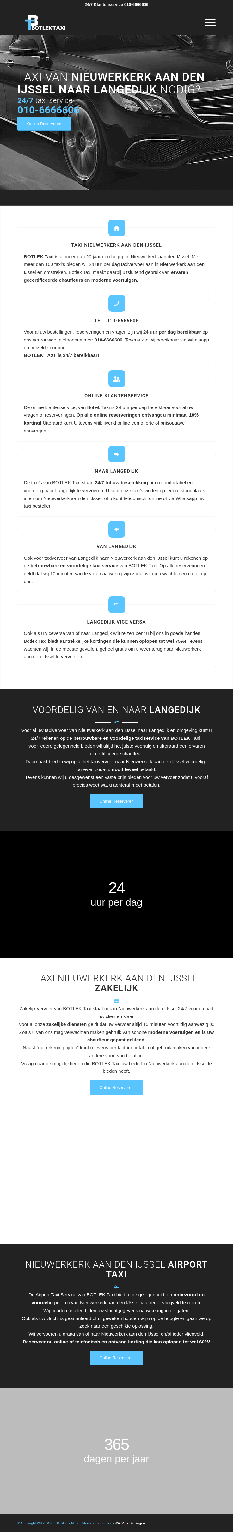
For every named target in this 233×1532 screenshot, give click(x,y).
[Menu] (207, 22)
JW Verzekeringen (130, 1523)
